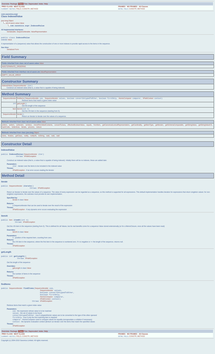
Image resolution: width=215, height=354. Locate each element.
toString (41, 138)
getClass (18, 138)
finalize (10, 138)
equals (88, 127)
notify (26, 138)
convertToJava (59, 127)
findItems (20, 99)
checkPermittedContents (43, 127)
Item (14, 110)
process (31, 129)
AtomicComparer (124, 99)
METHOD (34, 9)
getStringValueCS (205, 127)
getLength (21, 105)
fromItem (97, 127)
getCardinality (136, 127)
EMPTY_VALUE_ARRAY (11, 75)
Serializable (11, 32)
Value (10, 40)
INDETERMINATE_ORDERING (14, 67)
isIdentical (15, 129)
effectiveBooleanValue (76, 127)
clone (4, 138)
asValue (29, 127)
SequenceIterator (19, 86)
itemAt (19, 110)
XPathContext (148, 99)
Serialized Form (13, 50)
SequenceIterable (23, 32)
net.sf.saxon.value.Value (15, 23)
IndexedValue (7, 86)
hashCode (6, 129)
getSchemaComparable (174, 127)
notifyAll (33, 138)
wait (47, 138)
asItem (4, 127)
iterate (19, 116)
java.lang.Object (7, 21)
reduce (39, 129)
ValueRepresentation (39, 32)
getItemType (148, 127)
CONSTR (26, 9)
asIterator (20, 127)
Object (36, 135)
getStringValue (190, 127)
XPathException (30, 160)
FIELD (18, 9)
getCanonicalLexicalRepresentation (115, 127)
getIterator (159, 127)
